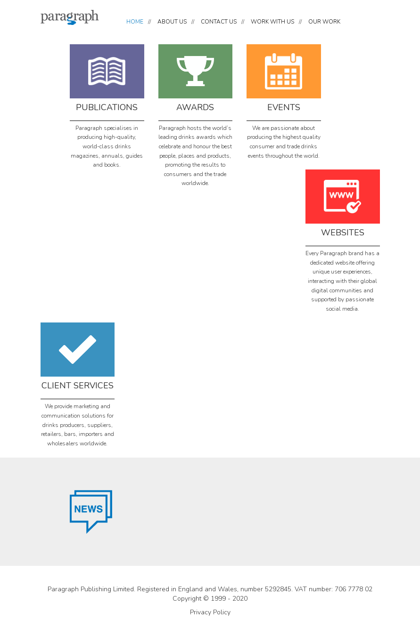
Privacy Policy (210, 612)
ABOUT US (172, 21)
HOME (134, 21)
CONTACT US (219, 21)
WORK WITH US (272, 21)
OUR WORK (324, 21)
